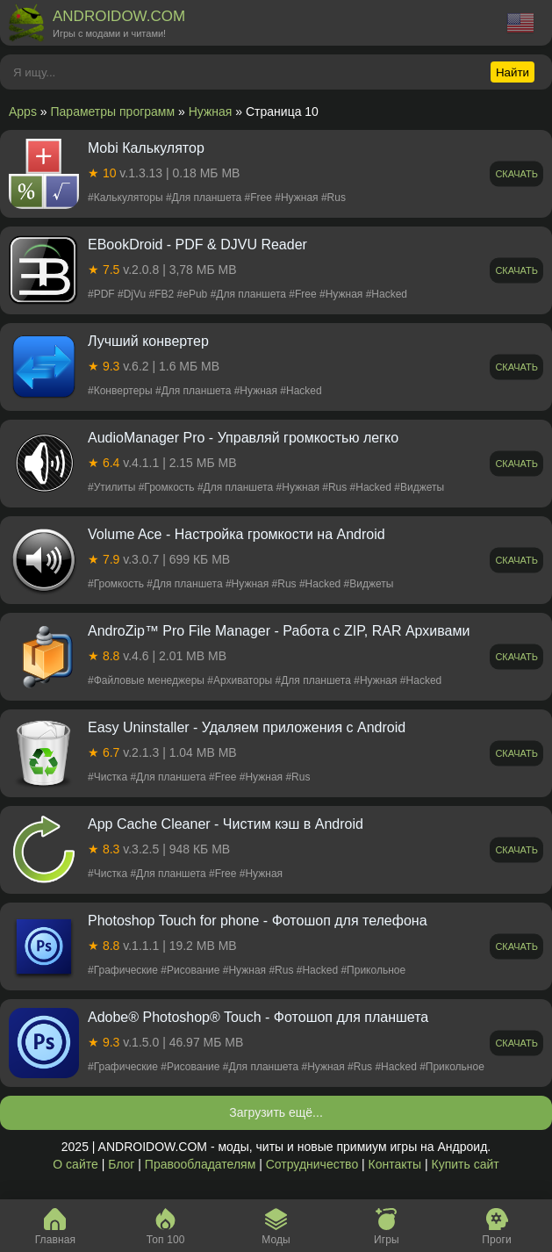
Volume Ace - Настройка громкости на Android (236, 534)
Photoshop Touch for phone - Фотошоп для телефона (257, 920)
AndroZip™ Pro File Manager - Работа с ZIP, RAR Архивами (279, 630)
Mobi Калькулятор (146, 147)
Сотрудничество (312, 1164)
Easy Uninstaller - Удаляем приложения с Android (246, 727)
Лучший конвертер (148, 341)
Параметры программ (113, 111)
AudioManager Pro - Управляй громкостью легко (243, 437)
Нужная (211, 111)
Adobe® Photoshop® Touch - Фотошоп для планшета (258, 1017)
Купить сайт (465, 1164)
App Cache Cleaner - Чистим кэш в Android (225, 824)
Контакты (395, 1164)
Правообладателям (200, 1164)
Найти (512, 72)
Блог (121, 1164)
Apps (23, 111)
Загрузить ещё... (276, 1112)
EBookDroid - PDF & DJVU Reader (197, 244)
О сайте (75, 1164)
